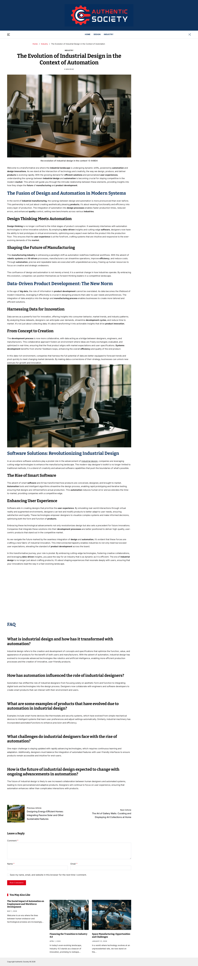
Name (10, 864)
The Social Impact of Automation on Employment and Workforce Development (25, 904)
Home (87, 34)
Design (97, 34)
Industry (108, 34)
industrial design (89, 461)
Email (74, 864)
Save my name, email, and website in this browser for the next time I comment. (48, 875)
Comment (12, 840)
